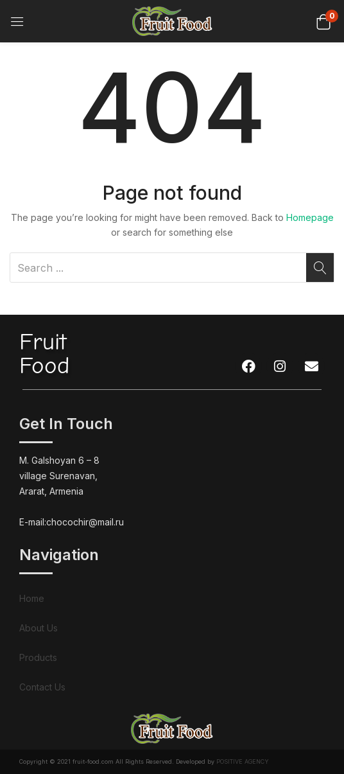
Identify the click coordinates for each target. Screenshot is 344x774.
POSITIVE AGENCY (242, 761)
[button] (323, 21)
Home (31, 598)
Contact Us (42, 687)
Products (38, 657)
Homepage (310, 217)
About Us (38, 627)
